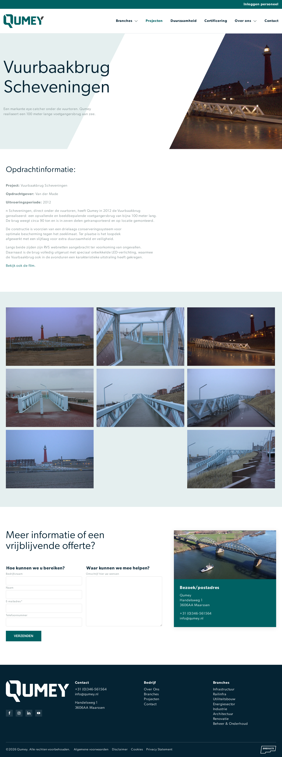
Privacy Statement (159, 749)
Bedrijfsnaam (14, 574)
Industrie (220, 709)
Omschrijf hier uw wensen (102, 574)
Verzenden (23, 636)
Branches (127, 21)
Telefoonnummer (16, 615)
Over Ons (151, 689)
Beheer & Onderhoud (230, 724)
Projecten (154, 21)
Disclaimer (120, 749)
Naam (10, 587)
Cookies (137, 749)
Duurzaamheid (184, 21)
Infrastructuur (224, 689)
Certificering (215, 21)
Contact (271, 21)
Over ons (246, 21)
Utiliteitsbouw (224, 699)
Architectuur (223, 714)
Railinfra (219, 694)
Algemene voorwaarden (91, 749)
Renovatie (221, 719)
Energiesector (224, 704)
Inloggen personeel (261, 4)
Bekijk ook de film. (21, 266)
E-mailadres (14, 601)
